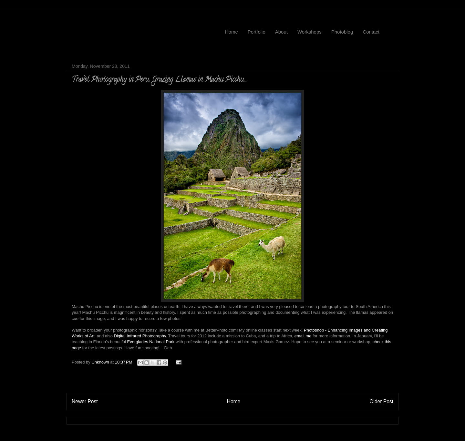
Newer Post (85, 401)
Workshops (309, 32)
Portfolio (256, 32)
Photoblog (342, 32)
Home (231, 32)
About (281, 32)
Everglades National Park (151, 341)
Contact (371, 32)
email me (303, 335)
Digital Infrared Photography (140, 335)
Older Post (381, 401)
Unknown (100, 362)
